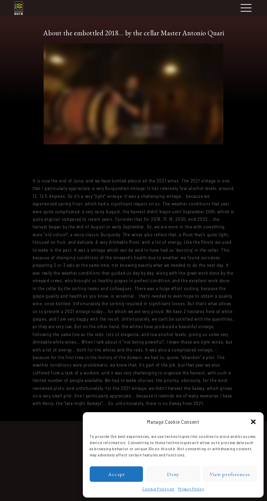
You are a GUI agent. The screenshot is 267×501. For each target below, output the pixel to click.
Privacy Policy (191, 488)
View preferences (230, 474)
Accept (116, 474)
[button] (253, 421)
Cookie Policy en (158, 488)
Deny (173, 474)
